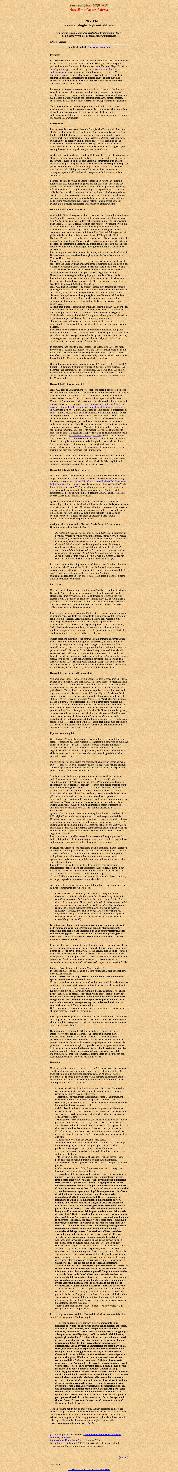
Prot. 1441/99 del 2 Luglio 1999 (84, 435)
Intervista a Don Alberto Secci (68, 1440)
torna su (123, 1457)
